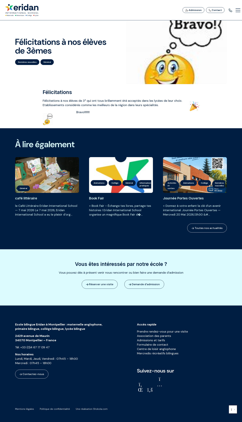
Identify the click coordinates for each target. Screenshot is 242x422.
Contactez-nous (31, 374)
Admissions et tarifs (151, 340)
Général (47, 62)
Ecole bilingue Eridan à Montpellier (40, 324)
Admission (193, 10)
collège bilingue (52, 329)
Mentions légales (24, 408)
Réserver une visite (99, 284)
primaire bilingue (27, 329)
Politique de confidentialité (55, 408)
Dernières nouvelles (27, 62)
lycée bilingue (75, 329)
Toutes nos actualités (207, 228)
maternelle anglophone (84, 324)
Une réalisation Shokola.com (92, 408)
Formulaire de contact (152, 345)
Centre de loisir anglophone (156, 349)
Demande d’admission (144, 284)
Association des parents (154, 336)
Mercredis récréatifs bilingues (157, 353)
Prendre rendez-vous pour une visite (162, 332)
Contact (215, 10)
